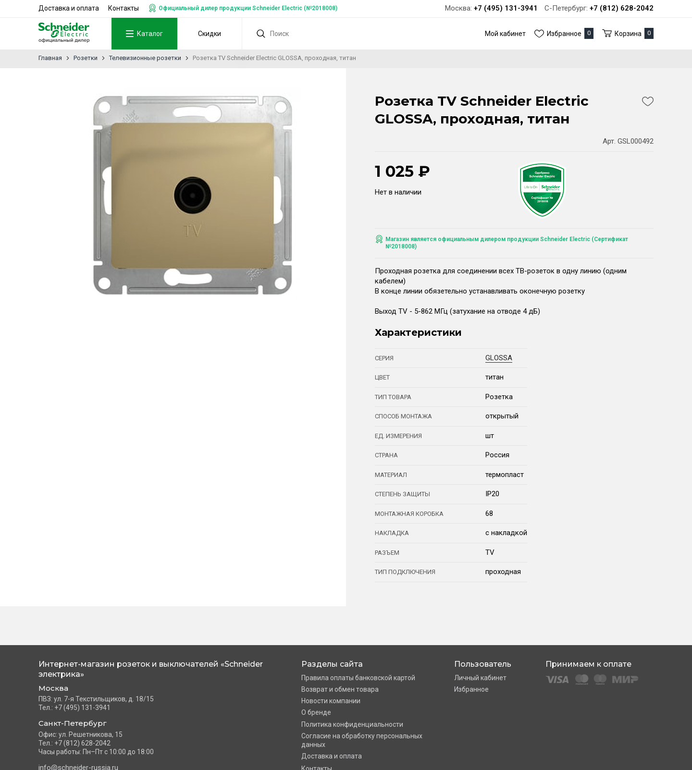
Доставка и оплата (68, 8)
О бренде (316, 712)
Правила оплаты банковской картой (358, 678)
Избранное (471, 689)
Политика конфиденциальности (352, 724)
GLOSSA (498, 358)
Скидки (208, 33)
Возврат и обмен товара (340, 689)
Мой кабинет (505, 33)
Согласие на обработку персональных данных (361, 740)
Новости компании (330, 701)
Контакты (123, 8)
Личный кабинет (480, 678)
